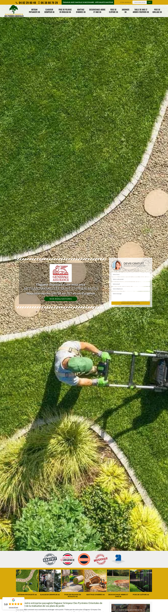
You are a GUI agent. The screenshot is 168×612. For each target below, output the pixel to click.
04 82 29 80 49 (26, 2)
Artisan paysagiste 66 (34, 10)
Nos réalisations (61, 299)
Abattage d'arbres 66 (81, 10)
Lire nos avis (13, 607)
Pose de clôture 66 (113, 10)
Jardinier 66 (125, 10)
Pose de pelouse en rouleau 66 (65, 10)
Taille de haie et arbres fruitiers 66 (141, 10)
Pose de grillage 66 (157, 10)
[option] (27, 583)
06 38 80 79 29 (48, 2)
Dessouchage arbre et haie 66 (97, 10)
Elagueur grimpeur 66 (49, 10)
